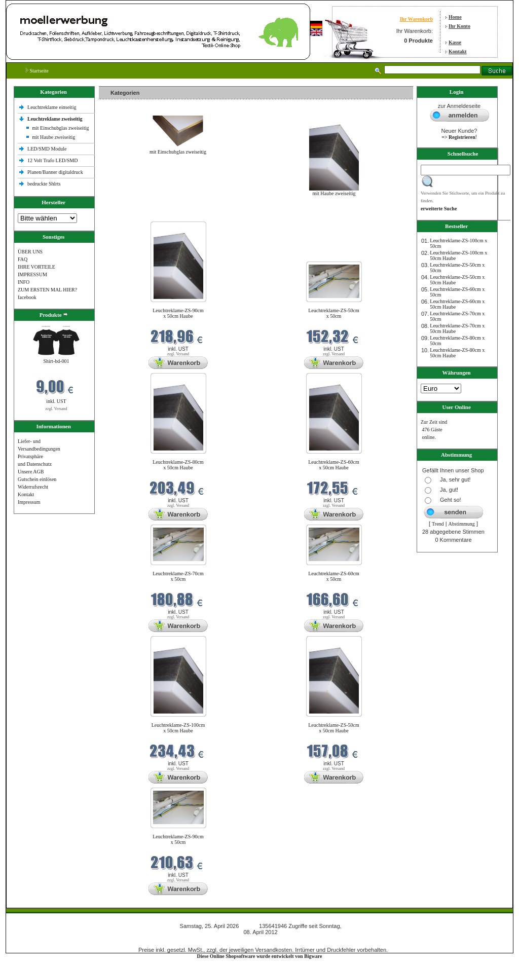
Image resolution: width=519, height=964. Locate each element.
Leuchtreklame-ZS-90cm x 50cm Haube (178, 313)
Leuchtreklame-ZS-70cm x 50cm (178, 576)
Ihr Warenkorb (416, 19)
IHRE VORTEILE (36, 267)
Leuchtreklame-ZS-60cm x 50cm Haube (333, 464)
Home (455, 17)
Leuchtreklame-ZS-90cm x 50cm (178, 839)
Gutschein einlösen (37, 479)
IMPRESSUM (32, 274)
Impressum (29, 502)
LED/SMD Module (47, 149)
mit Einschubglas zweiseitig (60, 128)
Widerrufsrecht (33, 487)
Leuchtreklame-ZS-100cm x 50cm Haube (178, 727)
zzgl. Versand (56, 408)
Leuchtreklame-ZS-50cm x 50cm (333, 313)
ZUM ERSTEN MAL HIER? (47, 289)
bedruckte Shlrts (43, 184)
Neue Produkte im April (126, 215)
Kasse (455, 42)
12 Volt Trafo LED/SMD (52, 160)
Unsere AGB (31, 471)
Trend (438, 524)
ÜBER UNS (30, 251)
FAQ (22, 259)
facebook (27, 297)
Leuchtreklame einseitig (52, 107)
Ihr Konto (459, 26)
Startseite (37, 70)
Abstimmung (462, 524)
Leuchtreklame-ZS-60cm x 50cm (333, 576)
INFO (23, 282)
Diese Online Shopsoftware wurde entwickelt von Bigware (259, 956)
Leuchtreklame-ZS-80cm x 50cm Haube (178, 464)
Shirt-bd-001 (56, 361)
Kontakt (458, 51)
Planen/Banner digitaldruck (55, 172)
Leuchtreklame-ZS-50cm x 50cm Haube (333, 727)
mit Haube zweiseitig (53, 137)
